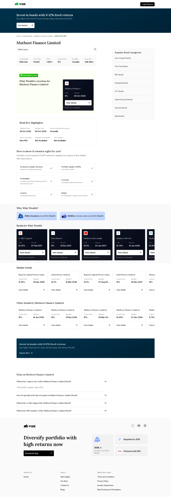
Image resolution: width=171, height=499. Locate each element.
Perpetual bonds (121, 83)
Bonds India (27, 36)
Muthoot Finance (72, 88)
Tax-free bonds (121, 66)
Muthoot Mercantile (93, 241)
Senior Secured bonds (124, 99)
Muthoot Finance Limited (43, 36)
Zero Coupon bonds (123, 58)
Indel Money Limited (60, 277)
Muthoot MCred (123, 241)
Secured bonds (121, 108)
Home (19, 36)
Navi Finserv (56, 241)
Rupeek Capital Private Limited (32, 277)
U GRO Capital (25, 241)
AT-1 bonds (119, 91)
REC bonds (119, 75)
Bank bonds (119, 116)
